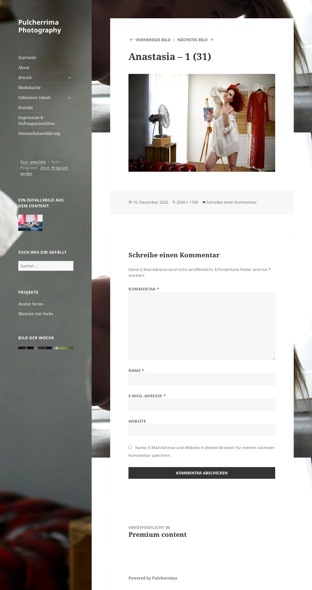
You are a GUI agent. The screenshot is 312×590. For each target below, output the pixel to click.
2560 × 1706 (187, 202)
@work (25, 77)
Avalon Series (30, 304)
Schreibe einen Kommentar (231, 202)
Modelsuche (29, 87)
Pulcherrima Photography (39, 26)
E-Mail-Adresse (147, 396)
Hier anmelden (33, 162)
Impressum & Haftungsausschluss (36, 120)
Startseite (27, 57)
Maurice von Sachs (35, 313)
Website (137, 421)
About (23, 67)
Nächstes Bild (192, 39)
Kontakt (25, 107)
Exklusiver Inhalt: (34, 97)
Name (136, 370)
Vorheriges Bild (153, 39)
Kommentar (143, 289)
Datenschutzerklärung (39, 133)
